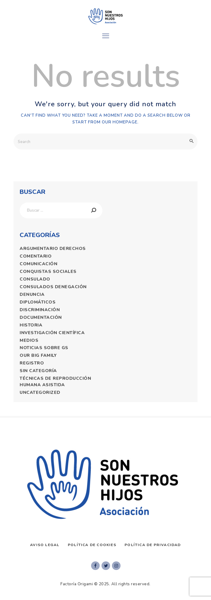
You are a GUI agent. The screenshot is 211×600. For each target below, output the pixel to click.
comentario (36, 256)
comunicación (38, 264)
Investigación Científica (52, 333)
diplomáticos (38, 302)
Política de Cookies (92, 544)
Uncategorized (40, 392)
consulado (35, 279)
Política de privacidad (153, 544)
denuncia (32, 294)
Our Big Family (38, 355)
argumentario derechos (53, 248)
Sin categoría (38, 371)
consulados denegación (53, 287)
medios (29, 340)
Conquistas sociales (48, 271)
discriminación (40, 310)
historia (31, 325)
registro (32, 363)
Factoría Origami (76, 584)
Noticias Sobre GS (44, 348)
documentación (41, 317)
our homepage (119, 122)
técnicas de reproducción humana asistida (55, 381)
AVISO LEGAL (44, 544)
